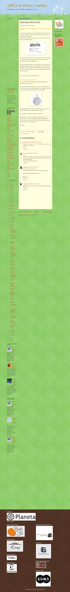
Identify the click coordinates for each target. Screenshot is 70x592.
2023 (10, 188)
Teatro (8, 172)
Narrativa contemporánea (10, 139)
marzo (11, 330)
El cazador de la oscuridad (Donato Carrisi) (13, 310)
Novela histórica (10, 152)
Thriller (8, 176)
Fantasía (9, 128)
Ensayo (8, 126)
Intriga (8, 132)
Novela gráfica (10, 150)
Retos (8, 170)
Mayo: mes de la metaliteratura (13, 237)
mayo (11, 224)
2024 (10, 186)
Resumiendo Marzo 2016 (13, 264)
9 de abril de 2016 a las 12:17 (34, 183)
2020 (10, 195)
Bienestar (9, 116)
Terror (8, 174)
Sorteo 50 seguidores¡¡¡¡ (14, 349)
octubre (11, 211)
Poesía (8, 162)
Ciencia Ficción (10, 120)
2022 (10, 191)
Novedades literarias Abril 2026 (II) (14, 382)
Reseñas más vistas (12, 280)
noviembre (12, 208)
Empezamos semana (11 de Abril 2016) (12, 294)
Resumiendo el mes (11, 168)
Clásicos (9, 122)
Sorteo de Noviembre (14, 365)
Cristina (25, 167)
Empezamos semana (11, 124)
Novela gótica (10, 148)
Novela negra (10, 154)
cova (24, 153)
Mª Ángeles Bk (26, 142)
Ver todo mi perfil (10, 92)
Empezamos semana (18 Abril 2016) (12, 276)
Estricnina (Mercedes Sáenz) (12, 243)
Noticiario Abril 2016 (12, 299)
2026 (10, 182)
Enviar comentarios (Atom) (30, 215)
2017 (10, 202)
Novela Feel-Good (11, 146)
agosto (11, 217)
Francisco (25, 183)
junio (11, 222)
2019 (10, 197)
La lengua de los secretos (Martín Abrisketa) (12, 284)
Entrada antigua (47, 212)
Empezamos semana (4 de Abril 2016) (13, 322)
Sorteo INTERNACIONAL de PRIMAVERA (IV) (13, 231)
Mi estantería (10, 137)
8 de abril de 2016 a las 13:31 (33, 167)
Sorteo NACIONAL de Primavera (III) (13, 316)
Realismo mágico (10, 164)
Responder (25, 149)
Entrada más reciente (25, 212)
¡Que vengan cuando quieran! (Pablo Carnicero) (12, 270)
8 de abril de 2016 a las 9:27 (36, 142)
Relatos (8, 166)
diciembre (12, 206)
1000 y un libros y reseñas (26, 5)
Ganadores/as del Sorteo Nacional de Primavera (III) (13, 255)
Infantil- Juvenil (10, 130)
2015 (10, 338)
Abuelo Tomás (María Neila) (13, 327)
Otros (8, 160)
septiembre (12, 214)
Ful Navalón (11, 90)
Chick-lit (9, 118)
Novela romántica (10, 158)
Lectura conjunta (10, 134)
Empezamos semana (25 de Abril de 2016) (12, 248)
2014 (10, 340)
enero (11, 335)
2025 (10, 184)
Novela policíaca (10, 156)
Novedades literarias (11, 144)
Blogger (42, 589)
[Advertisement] (11, 50)
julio (11, 219)
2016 (10, 204)
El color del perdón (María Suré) (13, 260)
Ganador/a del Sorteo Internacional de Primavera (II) (13, 304)
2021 (10, 193)
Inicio (37, 212)
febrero (11, 333)
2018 (10, 199)
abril (11, 226)
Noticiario (26, 133)
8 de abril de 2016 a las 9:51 (31, 153)
